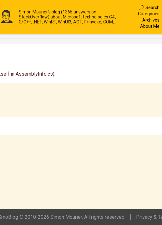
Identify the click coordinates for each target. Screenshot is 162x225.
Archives (150, 20)
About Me (149, 26)
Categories (148, 13)
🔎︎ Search (149, 7)
